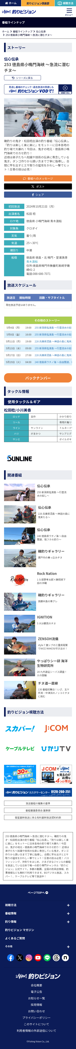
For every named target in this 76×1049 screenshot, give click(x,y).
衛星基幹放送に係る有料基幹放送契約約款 (38, 817)
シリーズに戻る (22, 77)
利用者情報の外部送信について (36, 1031)
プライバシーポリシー (36, 1018)
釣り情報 (10, 921)
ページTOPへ (38, 892)
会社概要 (36, 985)
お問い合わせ (36, 1011)
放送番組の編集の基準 (38, 803)
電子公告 (36, 992)
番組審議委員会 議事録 (38, 810)
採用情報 (36, 1005)
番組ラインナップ (22, 31)
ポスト (38, 186)
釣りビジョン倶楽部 (38, 3)
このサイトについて (36, 1024)
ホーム (11, 3)
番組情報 (10, 913)
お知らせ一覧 (36, 998)
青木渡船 (32, 261)
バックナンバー (38, 377)
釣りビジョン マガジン (19, 930)
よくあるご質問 (15, 938)
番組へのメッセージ (38, 178)
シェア (38, 195)
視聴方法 (65, 3)
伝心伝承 (41, 31)
